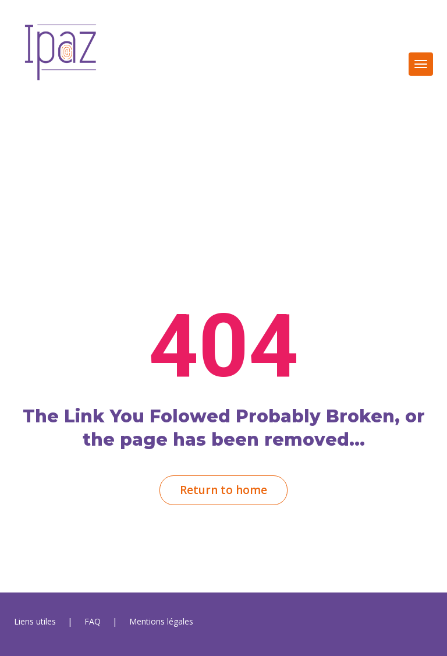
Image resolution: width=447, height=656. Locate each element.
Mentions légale (161, 621)
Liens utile (35, 621)
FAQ (92, 621)
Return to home (223, 490)
